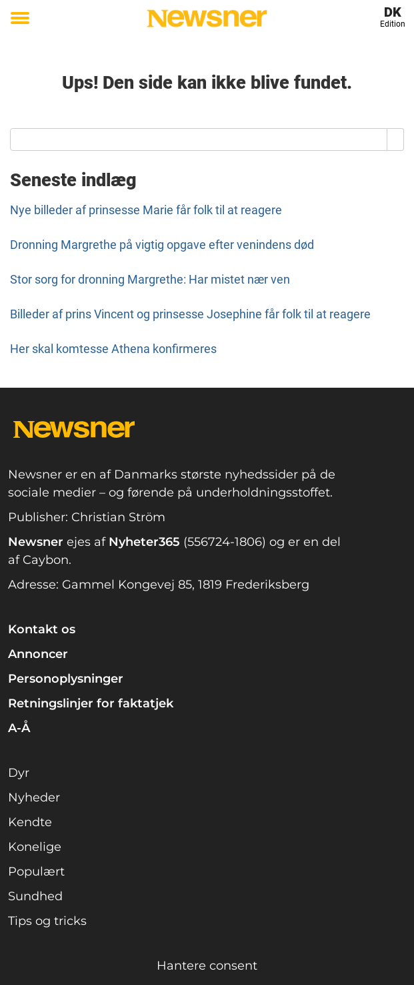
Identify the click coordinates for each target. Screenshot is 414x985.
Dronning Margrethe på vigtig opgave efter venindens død (162, 245)
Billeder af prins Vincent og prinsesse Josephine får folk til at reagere (190, 314)
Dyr (18, 772)
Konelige (34, 847)
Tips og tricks (47, 921)
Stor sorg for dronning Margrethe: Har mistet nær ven (150, 279)
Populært (36, 871)
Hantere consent (207, 965)
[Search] (395, 139)
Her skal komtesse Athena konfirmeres (113, 349)
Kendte (30, 822)
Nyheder (34, 797)
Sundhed (35, 896)
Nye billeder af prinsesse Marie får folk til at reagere (146, 210)
